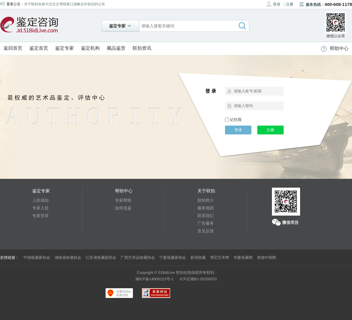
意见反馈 (205, 231)
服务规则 (205, 208)
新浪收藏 (198, 257)
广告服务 (205, 223)
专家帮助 (123, 200)
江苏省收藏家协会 (101, 257)
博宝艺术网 (219, 257)
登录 (273, 3)
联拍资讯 (142, 48)
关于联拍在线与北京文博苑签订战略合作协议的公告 (64, 4)
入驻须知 (40, 200)
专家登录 (40, 215)
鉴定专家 (64, 48)
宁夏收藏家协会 (172, 257)
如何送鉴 (123, 208)
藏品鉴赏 (116, 48)
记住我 (233, 119)
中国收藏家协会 (36, 257)
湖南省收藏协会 (68, 257)
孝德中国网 (266, 257)
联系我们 (205, 215)
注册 (289, 4)
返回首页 (13, 48)
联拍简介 (205, 200)
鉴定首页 (38, 48)
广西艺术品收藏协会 (138, 257)
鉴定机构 (90, 48)
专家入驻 (40, 208)
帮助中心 (334, 48)
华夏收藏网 (243, 257)
